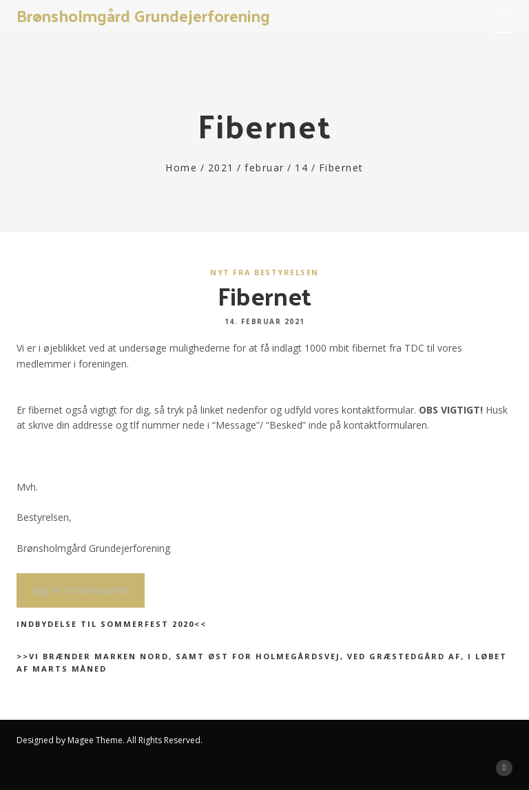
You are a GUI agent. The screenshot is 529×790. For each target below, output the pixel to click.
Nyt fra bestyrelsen (264, 272)
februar (264, 167)
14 (301, 167)
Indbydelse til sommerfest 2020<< (112, 624)
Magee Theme (95, 740)
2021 (221, 167)
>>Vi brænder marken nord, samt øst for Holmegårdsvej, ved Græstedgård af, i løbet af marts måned (262, 662)
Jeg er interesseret (80, 589)
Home (181, 167)
